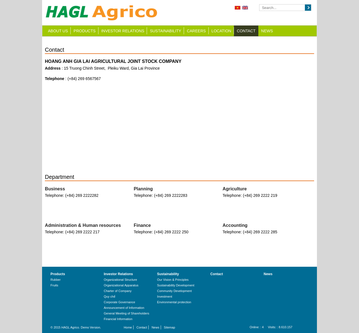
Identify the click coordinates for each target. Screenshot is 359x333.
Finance (142, 225)
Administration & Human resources (83, 225)
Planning (143, 188)
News (267, 31)
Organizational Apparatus (121, 285)
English (245, 8)
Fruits (54, 285)
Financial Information (118, 319)
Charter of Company (118, 291)
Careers (196, 31)
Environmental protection (174, 302)
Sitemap (169, 327)
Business (55, 188)
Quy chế (109, 296)
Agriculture (235, 188)
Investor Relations (122, 31)
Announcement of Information (124, 307)
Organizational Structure (120, 279)
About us (58, 31)
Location (221, 31)
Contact (246, 31)
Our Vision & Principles (172, 279)
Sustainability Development (175, 285)
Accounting (235, 225)
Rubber (55, 279)
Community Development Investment (174, 293)
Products (84, 31)
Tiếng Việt (237, 8)
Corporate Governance (119, 302)
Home (128, 327)
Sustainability (165, 31)
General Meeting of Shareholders (126, 313)
